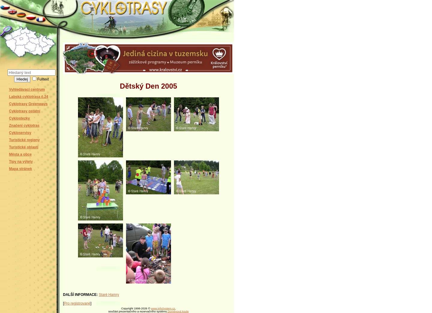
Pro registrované (77, 303)
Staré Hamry (109, 295)
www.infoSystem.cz (163, 308)
